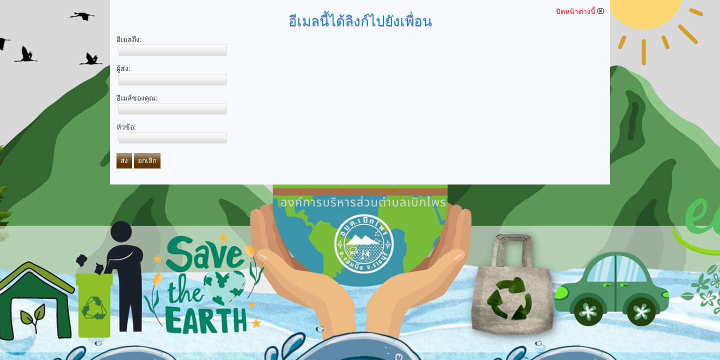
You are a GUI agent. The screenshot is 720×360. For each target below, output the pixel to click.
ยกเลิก (147, 160)
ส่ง (124, 160)
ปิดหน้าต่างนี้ (580, 12)
